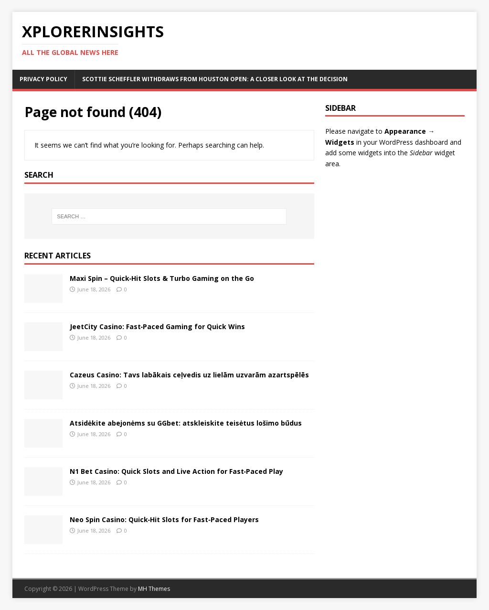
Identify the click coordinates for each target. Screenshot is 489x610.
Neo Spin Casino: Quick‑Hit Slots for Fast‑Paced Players (164, 519)
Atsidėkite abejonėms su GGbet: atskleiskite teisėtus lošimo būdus (186, 423)
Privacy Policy (43, 79)
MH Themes (154, 589)
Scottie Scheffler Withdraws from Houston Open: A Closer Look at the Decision (215, 79)
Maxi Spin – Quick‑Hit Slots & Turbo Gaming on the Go (162, 278)
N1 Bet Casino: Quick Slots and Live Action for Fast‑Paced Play (177, 471)
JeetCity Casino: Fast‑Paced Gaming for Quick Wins (157, 326)
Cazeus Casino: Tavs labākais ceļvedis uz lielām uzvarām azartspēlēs (189, 374)
